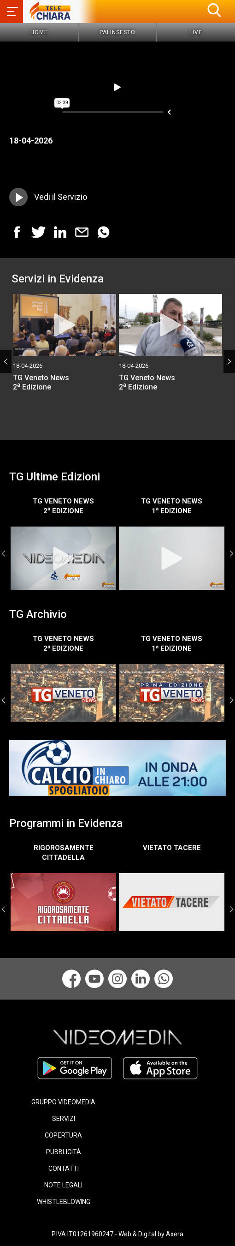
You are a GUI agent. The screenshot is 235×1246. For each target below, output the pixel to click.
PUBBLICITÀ (63, 1152)
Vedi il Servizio (60, 197)
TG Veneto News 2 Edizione (41, 382)
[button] (214, 10)
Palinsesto (117, 32)
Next (229, 361)
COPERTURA (63, 1135)
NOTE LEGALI (63, 1185)
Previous (6, 361)
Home (39, 32)
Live (195, 32)
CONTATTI (63, 1168)
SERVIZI (63, 1118)
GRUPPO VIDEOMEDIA (63, 1102)
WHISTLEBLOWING (63, 1201)
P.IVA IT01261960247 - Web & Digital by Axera (117, 1234)
